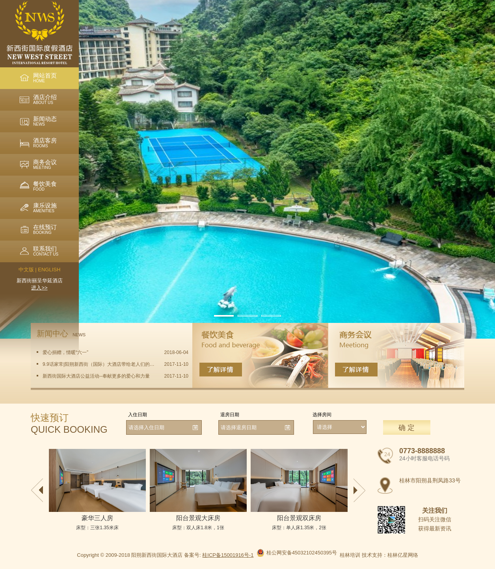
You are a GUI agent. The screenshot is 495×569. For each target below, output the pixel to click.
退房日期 (229, 414)
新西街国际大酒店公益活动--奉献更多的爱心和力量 (96, 376)
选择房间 (322, 414)
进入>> (39, 288)
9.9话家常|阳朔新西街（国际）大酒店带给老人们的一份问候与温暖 (99, 364)
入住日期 (137, 414)
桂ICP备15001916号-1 (227, 555)
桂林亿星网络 (402, 555)
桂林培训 (350, 555)
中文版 (26, 269)
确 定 (406, 428)
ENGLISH (49, 269)
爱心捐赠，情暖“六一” (65, 352)
